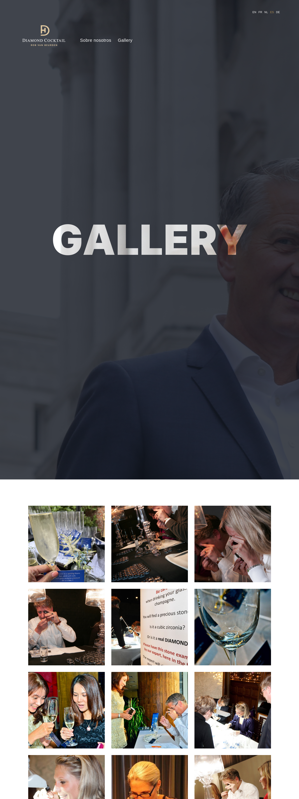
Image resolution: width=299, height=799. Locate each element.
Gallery (125, 40)
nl (266, 12)
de (278, 12)
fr (260, 12)
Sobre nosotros (95, 40)
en (254, 12)
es (272, 12)
